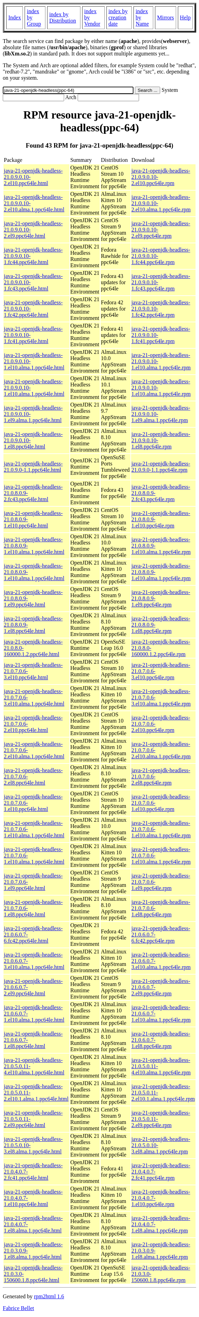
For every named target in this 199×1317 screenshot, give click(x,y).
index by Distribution (62, 17)
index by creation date (118, 17)
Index (14, 17)
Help (185, 17)
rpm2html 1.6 (49, 1296)
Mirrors (165, 17)
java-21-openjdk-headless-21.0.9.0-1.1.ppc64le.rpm (160, 467)
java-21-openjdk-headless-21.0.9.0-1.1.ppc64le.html (33, 467)
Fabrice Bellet (18, 1308)
